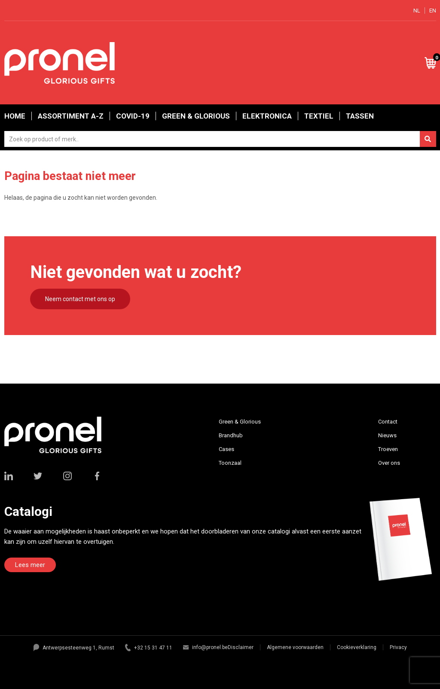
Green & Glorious (196, 116)
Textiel (318, 116)
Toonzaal (230, 463)
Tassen (360, 116)
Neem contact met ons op (80, 299)
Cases (226, 449)
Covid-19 (133, 116)
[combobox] (220, 139)
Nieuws (387, 435)
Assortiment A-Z (71, 116)
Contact (387, 421)
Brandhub (231, 435)
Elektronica (267, 116)
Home (14, 116)
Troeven (388, 449)
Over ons (389, 463)
